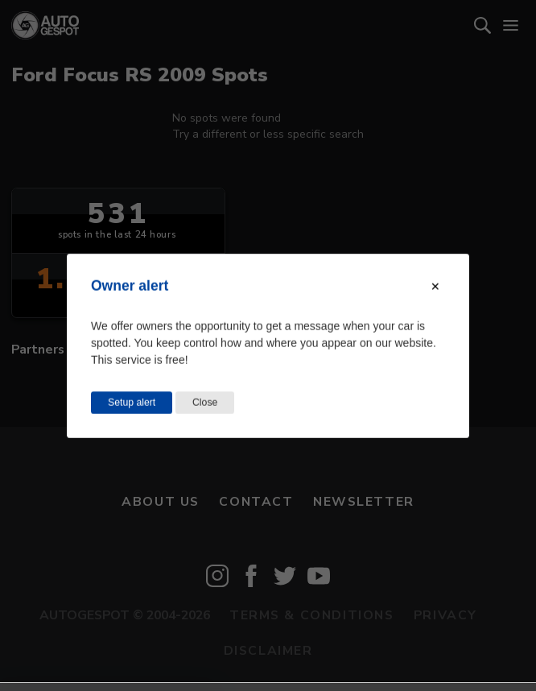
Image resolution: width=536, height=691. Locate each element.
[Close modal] (435, 286)
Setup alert (131, 402)
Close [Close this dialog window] (204, 402)
